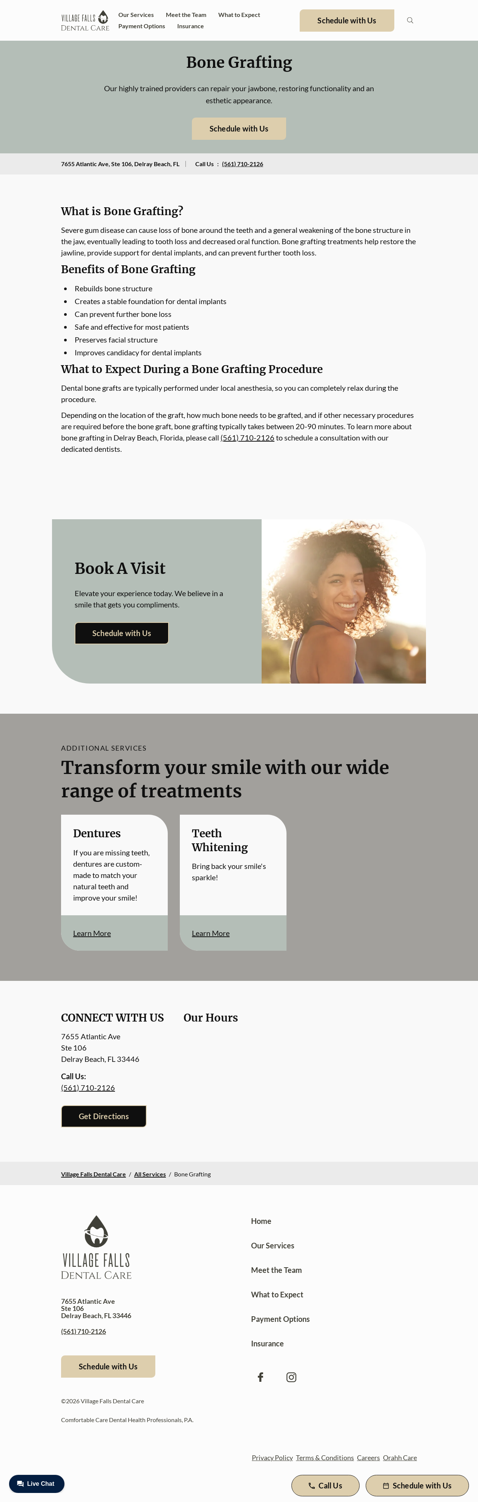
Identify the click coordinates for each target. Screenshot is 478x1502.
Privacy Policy (272, 1457)
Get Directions (104, 1116)
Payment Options (141, 25)
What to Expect (239, 14)
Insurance (190, 25)
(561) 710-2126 (242, 163)
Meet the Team (186, 14)
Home (261, 1220)
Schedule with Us (346, 20)
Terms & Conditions (325, 1457)
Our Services (136, 14)
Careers (368, 1457)
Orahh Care (400, 1457)
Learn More (92, 933)
